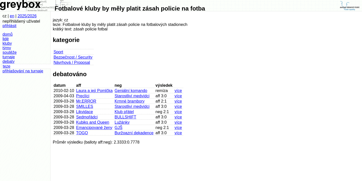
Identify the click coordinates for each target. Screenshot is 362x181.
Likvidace (84, 112)
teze (6, 66)
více (178, 90)
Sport (58, 52)
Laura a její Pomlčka (94, 90)
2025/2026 (27, 16)
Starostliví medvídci (132, 96)
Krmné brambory (130, 101)
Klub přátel (124, 112)
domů (8, 34)
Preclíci (82, 96)
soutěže (10, 52)
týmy (7, 48)
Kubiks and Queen (92, 122)
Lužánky (122, 122)
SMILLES (84, 106)
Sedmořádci (87, 117)
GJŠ (118, 127)
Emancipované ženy (94, 127)
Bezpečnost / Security (73, 57)
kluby (7, 43)
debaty (9, 61)
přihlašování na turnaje (23, 71)
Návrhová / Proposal (72, 62)
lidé (6, 39)
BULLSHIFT (125, 117)
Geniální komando (131, 90)
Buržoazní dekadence (134, 133)
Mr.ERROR (86, 101)
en (12, 16)
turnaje (9, 57)
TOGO (82, 133)
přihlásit (9, 26)
